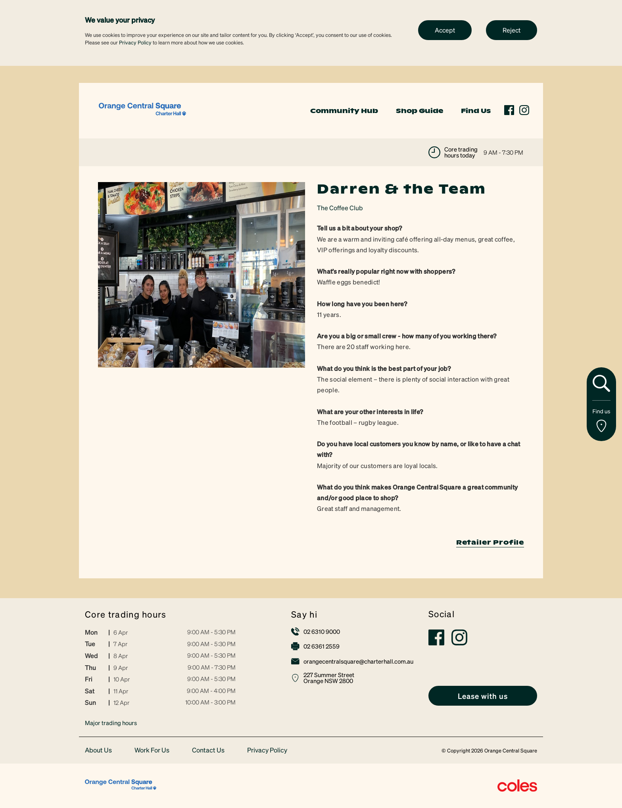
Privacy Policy (135, 42)
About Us (98, 750)
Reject (511, 30)
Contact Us (208, 750)
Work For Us (151, 750)
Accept (445, 30)
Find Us (476, 110)
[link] (142, 109)
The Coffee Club (340, 207)
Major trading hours (111, 723)
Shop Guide (419, 110)
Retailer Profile (490, 542)
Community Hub (344, 110)
